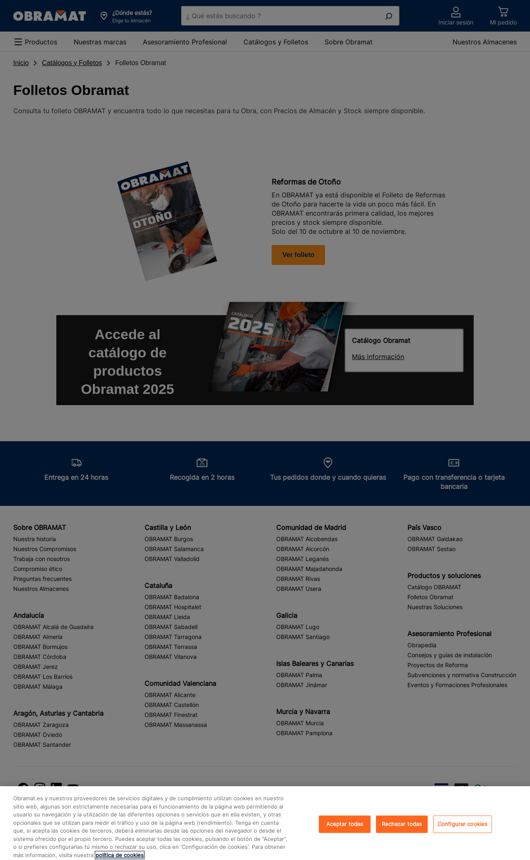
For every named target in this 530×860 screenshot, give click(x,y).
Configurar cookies (462, 831)
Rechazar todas (402, 831)
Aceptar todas (345, 831)
